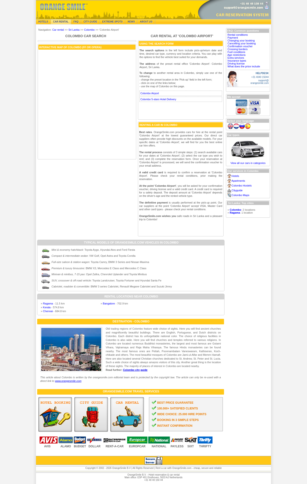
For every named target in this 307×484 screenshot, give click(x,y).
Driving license (236, 63)
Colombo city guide (135, 369)
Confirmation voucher (240, 46)
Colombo (89, 29)
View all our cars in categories (248, 163)
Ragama (48, 303)
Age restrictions (236, 54)
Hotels (43, 21)
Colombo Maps (240, 195)
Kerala (47, 307)
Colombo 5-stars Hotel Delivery (158, 99)
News (131, 21)
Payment (233, 37)
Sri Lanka (73, 29)
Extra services (236, 57)
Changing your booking (241, 40)
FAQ (76, 21)
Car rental (58, 29)
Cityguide (237, 190)
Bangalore (109, 303)
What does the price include (244, 66)
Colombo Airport (149, 93)
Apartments (238, 180)
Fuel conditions (236, 52)
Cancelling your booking (242, 43)
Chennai (48, 311)
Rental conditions (238, 34)
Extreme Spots (112, 21)
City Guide (90, 21)
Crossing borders (238, 49)
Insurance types (237, 60)
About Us (146, 21)
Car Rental (61, 21)
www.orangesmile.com (68, 380)
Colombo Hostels (242, 185)
